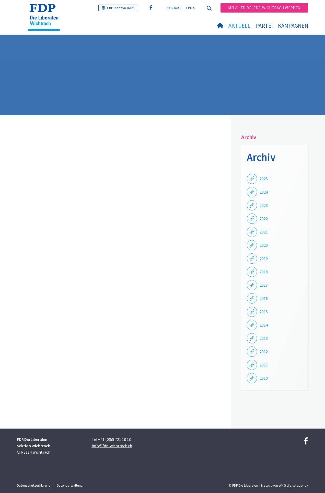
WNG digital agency (293, 485)
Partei (264, 25)
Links (190, 8)
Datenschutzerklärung (34, 485)
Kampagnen (293, 25)
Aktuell (239, 25)
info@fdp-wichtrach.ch (112, 445)
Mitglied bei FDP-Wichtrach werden (264, 7)
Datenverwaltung (70, 485)
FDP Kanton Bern (121, 8)
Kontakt (174, 8)
